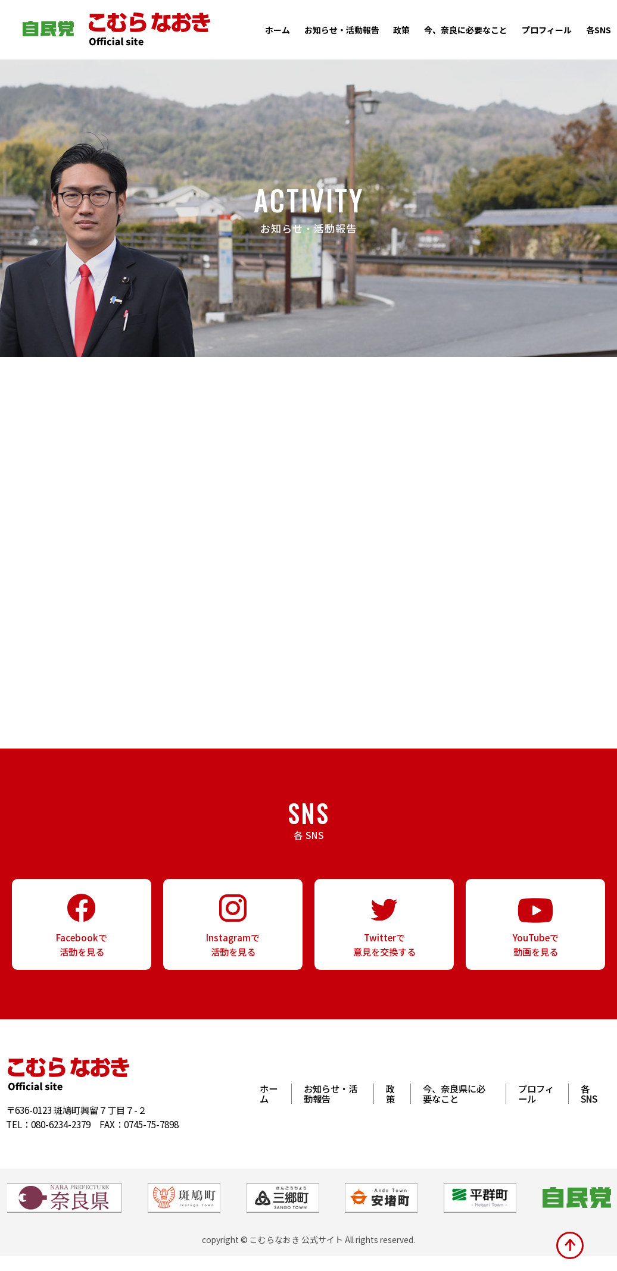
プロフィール (547, 30)
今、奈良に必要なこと (465, 30)
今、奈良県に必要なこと (454, 1108)
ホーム (277, 30)
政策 (401, 30)
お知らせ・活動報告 (341, 30)
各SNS (598, 30)
